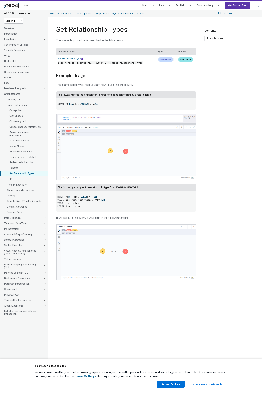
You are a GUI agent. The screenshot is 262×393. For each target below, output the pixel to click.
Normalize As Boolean (21, 151)
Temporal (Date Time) (15, 223)
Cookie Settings (85, 376)
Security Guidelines (14, 50)
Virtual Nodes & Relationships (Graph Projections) (20, 252)
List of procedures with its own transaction (20, 312)
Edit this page (225, 13)
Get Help (180, 5)
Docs (145, 5)
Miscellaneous (12, 294)
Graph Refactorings (17, 105)
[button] (257, 5)
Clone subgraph (17, 121)
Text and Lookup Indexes (17, 300)
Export (7, 83)
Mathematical (11, 229)
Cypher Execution (13, 245)
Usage (7, 55)
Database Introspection (17, 283)
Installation (10, 39)
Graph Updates (12, 94)
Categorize (15, 110)
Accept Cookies (170, 384)
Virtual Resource (13, 259)
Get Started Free (237, 5)
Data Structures (13, 218)
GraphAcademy (205, 5)
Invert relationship (19, 140)
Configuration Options (16, 44)
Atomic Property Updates (20, 190)
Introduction (10, 33)
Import (7, 77)
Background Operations (17, 278)
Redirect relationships (21, 162)
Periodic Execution (17, 184)
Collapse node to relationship (25, 127)
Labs (25, 5)
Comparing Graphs (14, 240)
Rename (13, 168)
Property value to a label (22, 157)
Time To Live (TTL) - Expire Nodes (24, 201)
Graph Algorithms (13, 305)
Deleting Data (14, 212)
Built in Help (10, 61)
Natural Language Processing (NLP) (20, 266)
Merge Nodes (16, 146)
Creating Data (14, 99)
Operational (10, 289)
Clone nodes (16, 116)
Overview (9, 28)
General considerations (16, 72)
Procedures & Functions (17, 66)
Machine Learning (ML (16, 272)
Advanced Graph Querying (18, 234)
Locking (11, 195)
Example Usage (215, 38)
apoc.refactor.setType (70, 58)
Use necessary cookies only (206, 384)
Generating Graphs (17, 206)
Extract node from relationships (19, 134)
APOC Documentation (60, 13)
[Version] (13, 21)
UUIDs (10, 179)
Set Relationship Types (21, 173)
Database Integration (15, 88)
